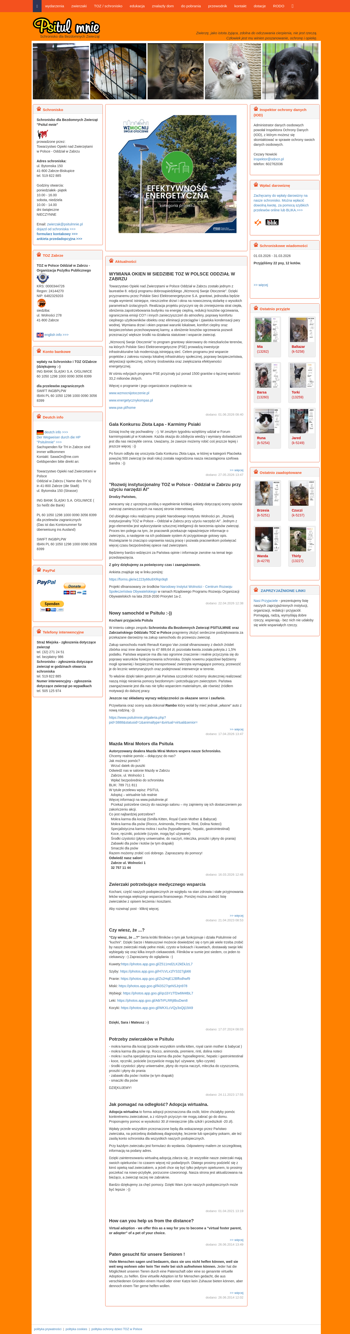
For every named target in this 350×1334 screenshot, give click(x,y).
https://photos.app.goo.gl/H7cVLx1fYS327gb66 (155, 971)
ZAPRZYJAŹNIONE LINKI (283, 591)
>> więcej (236, 470)
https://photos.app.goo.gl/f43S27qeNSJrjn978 (153, 986)
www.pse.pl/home (122, 408)
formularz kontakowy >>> (57, 234)
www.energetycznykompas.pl (131, 400)
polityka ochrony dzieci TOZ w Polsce (116, 1329)
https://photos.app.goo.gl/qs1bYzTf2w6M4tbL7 (158, 993)
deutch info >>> (52, 432)
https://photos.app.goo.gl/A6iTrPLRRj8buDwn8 (152, 1000)
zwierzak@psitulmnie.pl (65, 224)
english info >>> (53, 335)
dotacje (260, 6)
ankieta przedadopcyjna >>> (59, 239)
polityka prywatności (47, 1329)
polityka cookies (76, 1329)
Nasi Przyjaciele (266, 601)
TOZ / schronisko (108, 6)
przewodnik (217, 6)
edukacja (137, 6)
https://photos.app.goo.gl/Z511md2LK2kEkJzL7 (156, 964)
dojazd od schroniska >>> (56, 229)
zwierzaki (79, 6)
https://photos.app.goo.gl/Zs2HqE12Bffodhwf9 (155, 979)
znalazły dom (163, 6)
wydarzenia (54, 6)
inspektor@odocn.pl (269, 159)
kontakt (240, 6)
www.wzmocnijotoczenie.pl (129, 393)
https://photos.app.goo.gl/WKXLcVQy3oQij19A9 (157, 1008)
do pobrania (191, 6)
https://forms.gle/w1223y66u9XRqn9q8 (138, 579)
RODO (278, 6)
